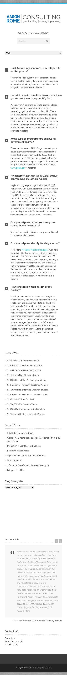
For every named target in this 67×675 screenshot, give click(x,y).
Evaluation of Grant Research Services (24, 446)
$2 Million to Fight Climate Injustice (23, 375)
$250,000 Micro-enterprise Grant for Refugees (27, 389)
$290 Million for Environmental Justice (24, 365)
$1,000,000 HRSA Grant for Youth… (22, 404)
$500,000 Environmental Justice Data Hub (26, 409)
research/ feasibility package (35, 249)
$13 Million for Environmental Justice (24, 370)
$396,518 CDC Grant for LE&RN (21, 399)
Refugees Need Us (15, 470)
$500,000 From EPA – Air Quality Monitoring (26, 380)
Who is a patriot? (14, 460)
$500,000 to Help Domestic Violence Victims (27, 394)
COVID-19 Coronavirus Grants (20, 433)
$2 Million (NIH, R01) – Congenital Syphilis (26, 414)
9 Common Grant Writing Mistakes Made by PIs (28, 465)
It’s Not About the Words (18, 450)
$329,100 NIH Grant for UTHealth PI (23, 360)
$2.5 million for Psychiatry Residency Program (27, 385)
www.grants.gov (17, 167)
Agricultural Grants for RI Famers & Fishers (26, 455)
